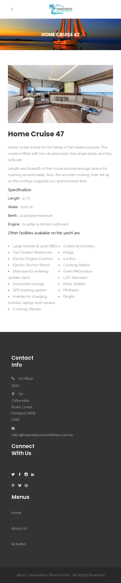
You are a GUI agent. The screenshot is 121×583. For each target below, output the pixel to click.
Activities (18, 544)
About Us (19, 528)
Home (16, 513)
